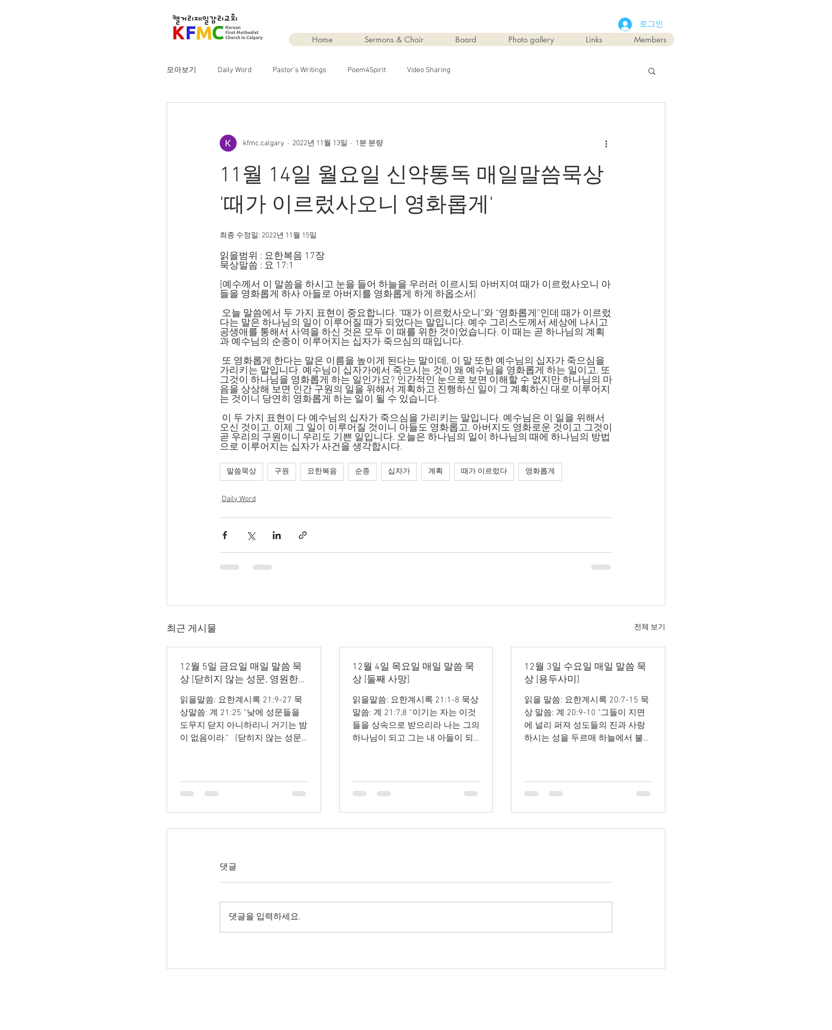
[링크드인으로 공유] (277, 535)
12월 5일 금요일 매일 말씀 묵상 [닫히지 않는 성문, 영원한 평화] (241, 673)
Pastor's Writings (299, 70)
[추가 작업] (606, 143)
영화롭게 (540, 471)
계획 (435, 471)
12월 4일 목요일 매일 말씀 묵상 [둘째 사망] (413, 673)
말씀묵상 (241, 471)
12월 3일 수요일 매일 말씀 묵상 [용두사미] (585, 673)
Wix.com (476, 993)
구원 (281, 471)
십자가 (399, 471)
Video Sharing (428, 70)
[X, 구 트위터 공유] (251, 535)
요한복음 (322, 471)
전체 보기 (649, 627)
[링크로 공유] (303, 535)
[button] (652, 70)
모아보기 (181, 70)
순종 (362, 471)
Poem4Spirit (367, 70)
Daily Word (235, 70)
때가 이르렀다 (484, 471)
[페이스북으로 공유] (225, 535)
